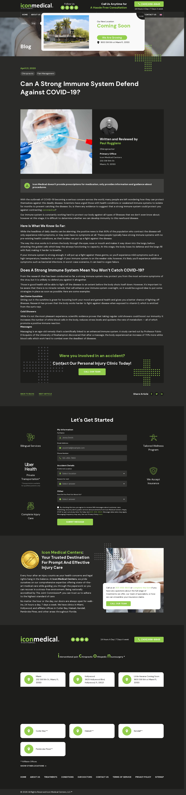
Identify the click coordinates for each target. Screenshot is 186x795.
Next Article (45, 394)
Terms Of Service (122, 777)
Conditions (67, 777)
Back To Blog (27, 394)
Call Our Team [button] (92, 371)
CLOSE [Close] (141, 16)
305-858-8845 (96, 512)
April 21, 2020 (28, 68)
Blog (33, 23)
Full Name (60, 433)
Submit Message (75, 522)
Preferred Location (64, 469)
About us (35, 14)
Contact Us (150, 14)
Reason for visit (63, 479)
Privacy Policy (143, 777)
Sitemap (159, 777)
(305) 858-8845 (150, 4)
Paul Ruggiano (110, 143)
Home (25, 14)
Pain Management (45, 73)
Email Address (62, 443)
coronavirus (48, 209)
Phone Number (63, 453)
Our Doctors (85, 777)
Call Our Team (118, 603)
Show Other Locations (32, 766)
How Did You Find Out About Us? (69, 494)
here (100, 514)
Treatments (50, 777)
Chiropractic (28, 73)
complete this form (142, 587)
